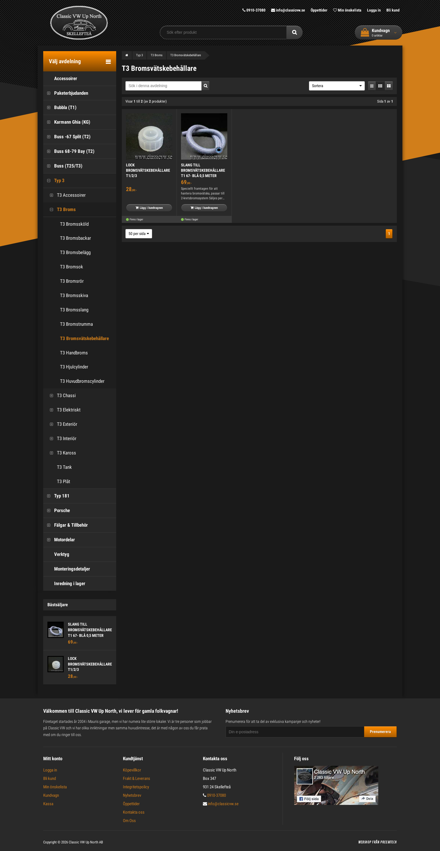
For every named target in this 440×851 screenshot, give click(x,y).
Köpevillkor (132, 770)
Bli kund (393, 10)
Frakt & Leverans (136, 778)
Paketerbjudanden (65, 93)
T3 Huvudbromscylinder (82, 381)
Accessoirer (60, 78)
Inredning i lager (64, 584)
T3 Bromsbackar (75, 238)
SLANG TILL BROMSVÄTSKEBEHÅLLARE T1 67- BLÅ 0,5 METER (90, 629)
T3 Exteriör (61, 424)
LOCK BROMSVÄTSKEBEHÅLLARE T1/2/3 (90, 664)
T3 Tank (59, 467)
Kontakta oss (134, 812)
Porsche (56, 510)
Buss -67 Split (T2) (67, 137)
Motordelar (59, 540)
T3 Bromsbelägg (75, 252)
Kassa (48, 803)
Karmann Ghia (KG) (66, 122)
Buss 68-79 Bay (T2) (69, 151)
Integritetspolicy (136, 786)
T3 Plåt (58, 481)
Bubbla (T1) (60, 107)
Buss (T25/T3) (62, 166)
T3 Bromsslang (74, 310)
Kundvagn (51, 795)
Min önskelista (347, 10)
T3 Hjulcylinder (74, 367)
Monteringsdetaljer (66, 569)
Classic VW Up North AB (86, 842)
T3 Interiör (61, 438)
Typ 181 (56, 496)
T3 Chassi (61, 395)
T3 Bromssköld (74, 224)
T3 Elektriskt (63, 410)
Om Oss (129, 820)
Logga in (374, 10)
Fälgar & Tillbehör (65, 525)
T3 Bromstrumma (76, 324)
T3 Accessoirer (66, 195)
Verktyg (56, 554)
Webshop (364, 842)
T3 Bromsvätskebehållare (84, 338)
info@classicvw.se (288, 10)
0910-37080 (253, 10)
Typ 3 (54, 180)
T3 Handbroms (74, 353)
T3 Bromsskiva (74, 295)
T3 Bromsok (71, 267)
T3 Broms (61, 209)
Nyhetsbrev (132, 795)
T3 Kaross (61, 453)
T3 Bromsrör (72, 281)
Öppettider (319, 10)
